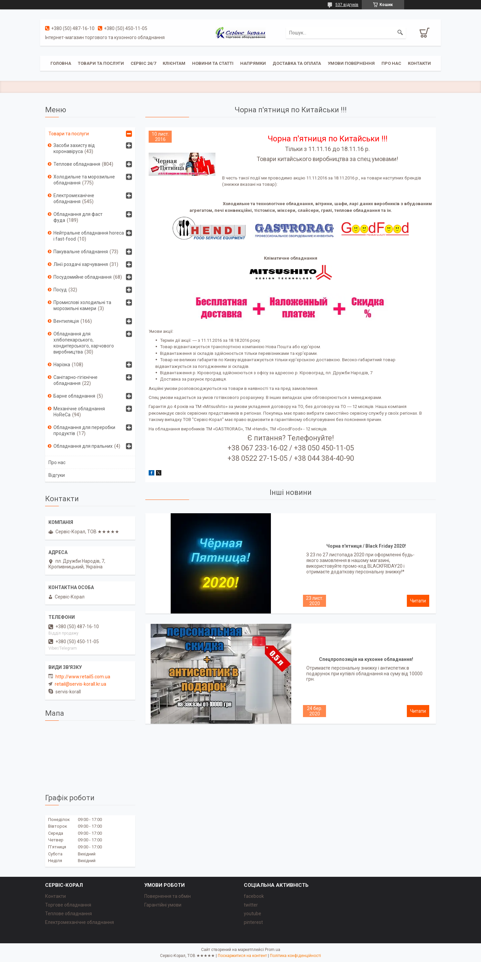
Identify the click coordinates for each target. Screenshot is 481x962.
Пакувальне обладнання (80, 251)
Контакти (419, 63)
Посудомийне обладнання (82, 277)
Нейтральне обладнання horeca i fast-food (88, 236)
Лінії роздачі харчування (80, 264)
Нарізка (61, 364)
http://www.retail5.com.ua (82, 676)
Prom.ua (272, 949)
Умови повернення (351, 63)
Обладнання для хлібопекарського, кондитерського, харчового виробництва (83, 343)
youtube (252, 913)
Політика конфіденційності (295, 955)
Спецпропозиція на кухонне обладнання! (366, 659)
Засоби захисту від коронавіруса (74, 148)
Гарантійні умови (162, 905)
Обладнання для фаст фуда (78, 217)
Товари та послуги (101, 63)
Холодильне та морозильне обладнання (84, 179)
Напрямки (253, 63)
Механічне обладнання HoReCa (79, 411)
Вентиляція (66, 321)
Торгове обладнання (68, 905)
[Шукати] (400, 32)
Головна (60, 63)
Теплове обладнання (76, 164)
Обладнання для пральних (83, 446)
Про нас (391, 63)
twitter (251, 905)
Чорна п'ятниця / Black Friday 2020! (366, 546)
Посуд (60, 289)
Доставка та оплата (297, 63)
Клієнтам (174, 63)
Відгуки (56, 475)
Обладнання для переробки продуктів (84, 430)
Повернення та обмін (167, 896)
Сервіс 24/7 (143, 63)
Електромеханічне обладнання (73, 198)
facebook (254, 896)
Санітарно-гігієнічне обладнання (75, 380)
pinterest (253, 922)
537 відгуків (346, 4)
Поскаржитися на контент (242, 955)
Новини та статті (212, 63)
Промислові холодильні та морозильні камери (82, 305)
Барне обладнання (74, 396)
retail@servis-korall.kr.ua (80, 684)
